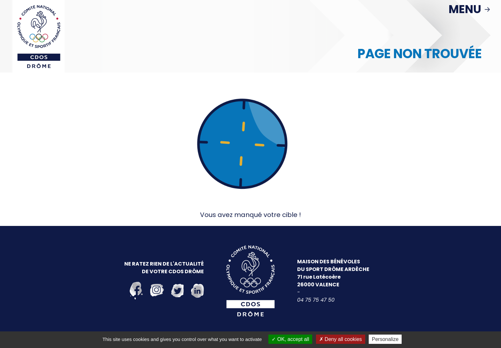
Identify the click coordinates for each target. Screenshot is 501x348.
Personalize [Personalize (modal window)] (385, 339)
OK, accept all (290, 339)
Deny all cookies (340, 339)
